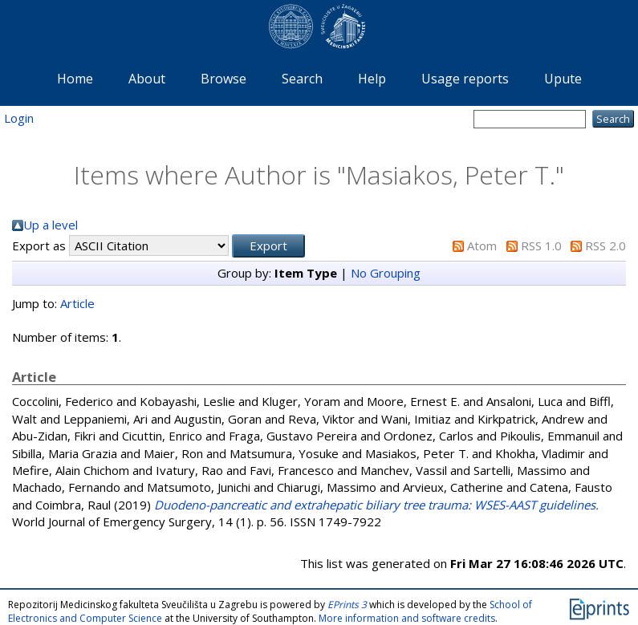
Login (19, 118)
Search (302, 78)
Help (372, 78)
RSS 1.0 (541, 245)
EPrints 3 (347, 604)
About (146, 78)
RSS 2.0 (605, 245)
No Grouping (386, 273)
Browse (223, 78)
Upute (563, 78)
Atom (482, 245)
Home (75, 78)
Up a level (50, 225)
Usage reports (465, 78)
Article (77, 303)
